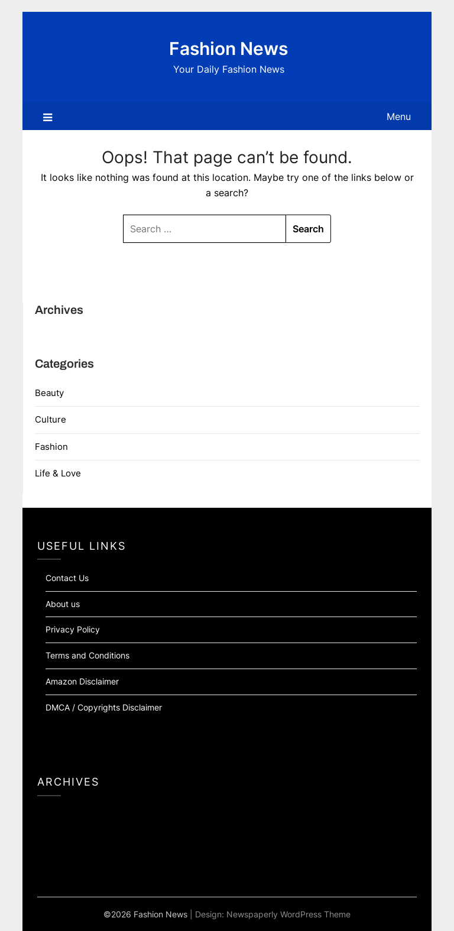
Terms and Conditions (87, 655)
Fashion (51, 446)
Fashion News (228, 48)
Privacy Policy (73, 629)
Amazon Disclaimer (82, 681)
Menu (399, 116)
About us (63, 604)
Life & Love (58, 473)
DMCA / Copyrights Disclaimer (104, 707)
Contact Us (67, 578)
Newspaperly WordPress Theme (288, 914)
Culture (50, 419)
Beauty (49, 392)
